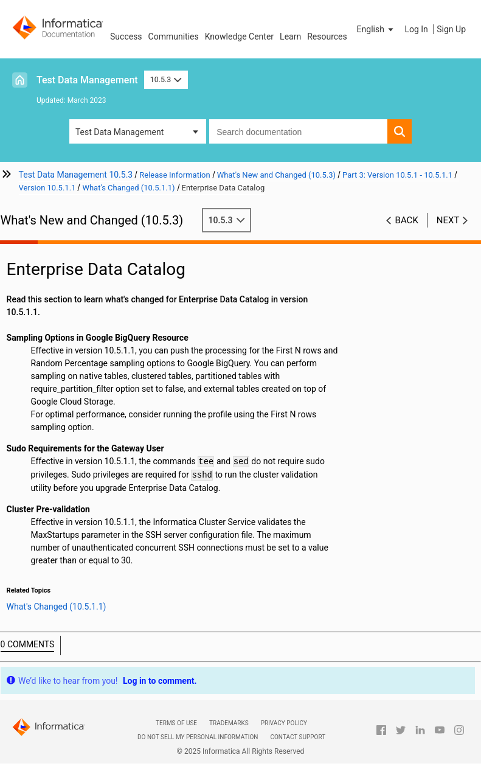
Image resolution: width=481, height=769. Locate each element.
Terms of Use (176, 723)
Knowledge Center (239, 36)
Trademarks (229, 723)
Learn (290, 36)
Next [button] (448, 220)
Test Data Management (87, 80)
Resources (327, 36)
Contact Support (297, 737)
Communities (173, 36)
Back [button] (406, 220)
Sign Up (451, 29)
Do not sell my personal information (197, 737)
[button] (376, 29)
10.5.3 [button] (166, 79)
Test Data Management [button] (119, 132)
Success (126, 36)
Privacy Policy (284, 723)
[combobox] (298, 131)
